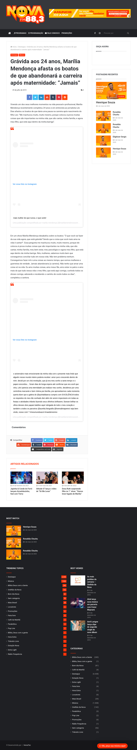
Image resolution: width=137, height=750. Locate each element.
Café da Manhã (14, 620)
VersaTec (27, 745)
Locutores (12, 607)
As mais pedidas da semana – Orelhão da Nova (91, 582)
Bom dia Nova (13, 594)
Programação (35, 33)
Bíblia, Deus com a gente (18, 633)
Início (13, 47)
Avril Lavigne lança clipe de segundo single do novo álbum (92, 627)
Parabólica (12, 624)
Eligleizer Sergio (119, 137)
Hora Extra (12, 637)
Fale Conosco (52, 33)
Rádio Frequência (15, 654)
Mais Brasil (12, 602)
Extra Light (12, 650)
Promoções (67, 33)
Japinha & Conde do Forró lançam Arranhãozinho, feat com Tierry (21, 491)
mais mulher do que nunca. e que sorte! (29, 218)
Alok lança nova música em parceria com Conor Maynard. (92, 604)
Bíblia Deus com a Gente (18, 585)
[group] (90, 13)
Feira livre (12, 615)
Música (22, 55)
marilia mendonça (49, 223)
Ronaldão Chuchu (30, 539)
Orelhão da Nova (14, 590)
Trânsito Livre (13, 641)
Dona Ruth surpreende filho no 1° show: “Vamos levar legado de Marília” (72, 491)
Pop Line (11, 628)
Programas (20, 33)
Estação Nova (13, 645)
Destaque (22, 47)
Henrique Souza (105, 102)
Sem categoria (14, 598)
